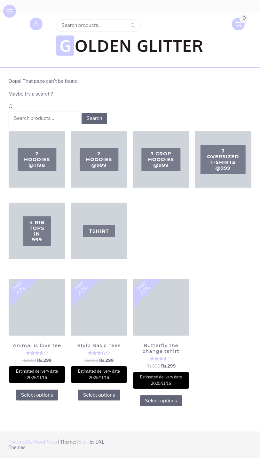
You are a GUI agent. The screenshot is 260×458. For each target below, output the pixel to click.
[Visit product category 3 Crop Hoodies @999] (161, 159)
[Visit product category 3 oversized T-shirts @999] (223, 159)
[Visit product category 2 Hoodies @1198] (37, 159)
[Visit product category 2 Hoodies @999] (99, 159)
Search (133, 25)
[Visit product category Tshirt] (99, 231)
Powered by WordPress (32, 442)
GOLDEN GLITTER (131, 45)
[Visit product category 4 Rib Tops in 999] (37, 231)
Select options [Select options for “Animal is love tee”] (37, 395)
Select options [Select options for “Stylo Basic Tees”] (99, 395)
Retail (83, 442)
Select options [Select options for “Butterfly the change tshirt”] (161, 401)
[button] (36, 25)
